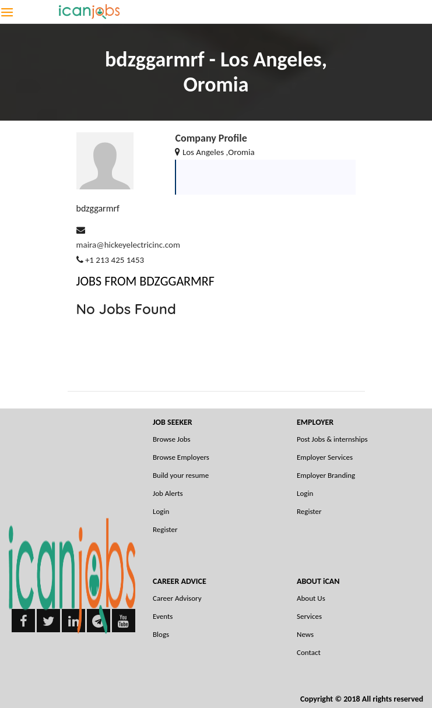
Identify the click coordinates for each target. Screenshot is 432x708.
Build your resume (181, 475)
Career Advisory (177, 598)
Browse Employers (181, 457)
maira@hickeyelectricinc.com (128, 244)
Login (161, 511)
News (305, 634)
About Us (311, 598)
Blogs (161, 634)
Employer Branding (326, 475)
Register (165, 529)
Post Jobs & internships (332, 439)
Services (309, 616)
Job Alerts (168, 493)
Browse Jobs (172, 439)
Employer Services (325, 457)
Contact (309, 652)
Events (163, 616)
